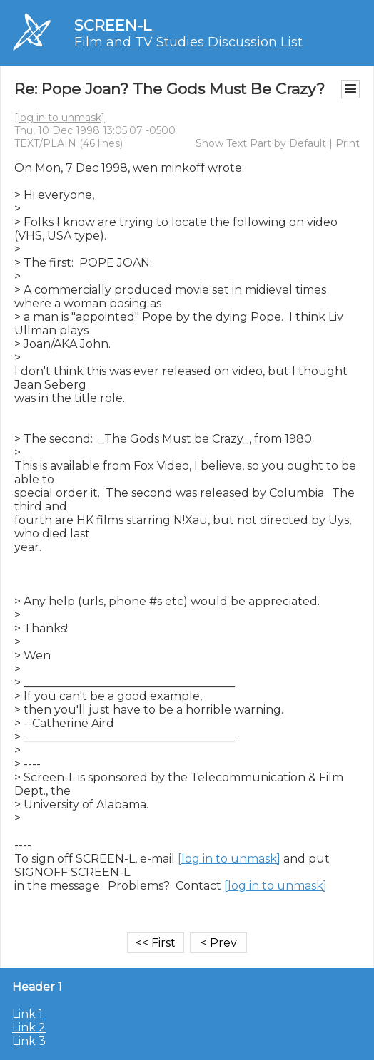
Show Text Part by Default (261, 143)
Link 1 (27, 1014)
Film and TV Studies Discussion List (188, 42)
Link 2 (29, 1027)
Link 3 (29, 1041)
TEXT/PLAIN (45, 143)
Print (347, 143)
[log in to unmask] (59, 117)
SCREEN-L (112, 25)
